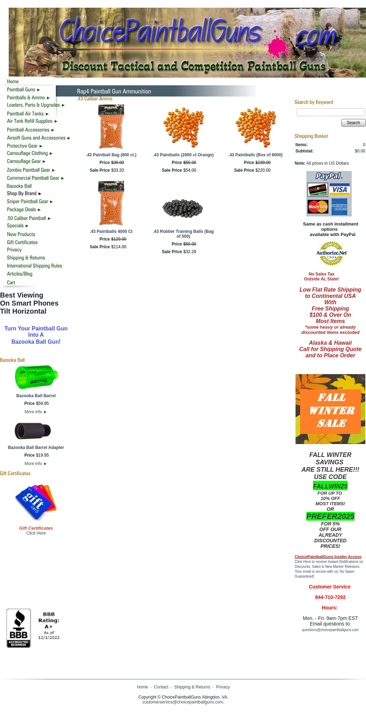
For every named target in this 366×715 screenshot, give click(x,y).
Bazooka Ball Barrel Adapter (36, 447)
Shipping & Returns (192, 687)
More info (36, 411)
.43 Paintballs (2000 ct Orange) (183, 154)
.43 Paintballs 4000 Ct (111, 231)
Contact (161, 687)
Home (142, 687)
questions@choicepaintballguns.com (330, 630)
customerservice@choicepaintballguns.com (182, 702)
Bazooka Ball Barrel (36, 395)
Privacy (223, 687)
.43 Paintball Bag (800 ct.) (111, 154)
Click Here (35, 533)
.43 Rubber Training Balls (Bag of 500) (183, 234)
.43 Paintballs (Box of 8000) (256, 154)
